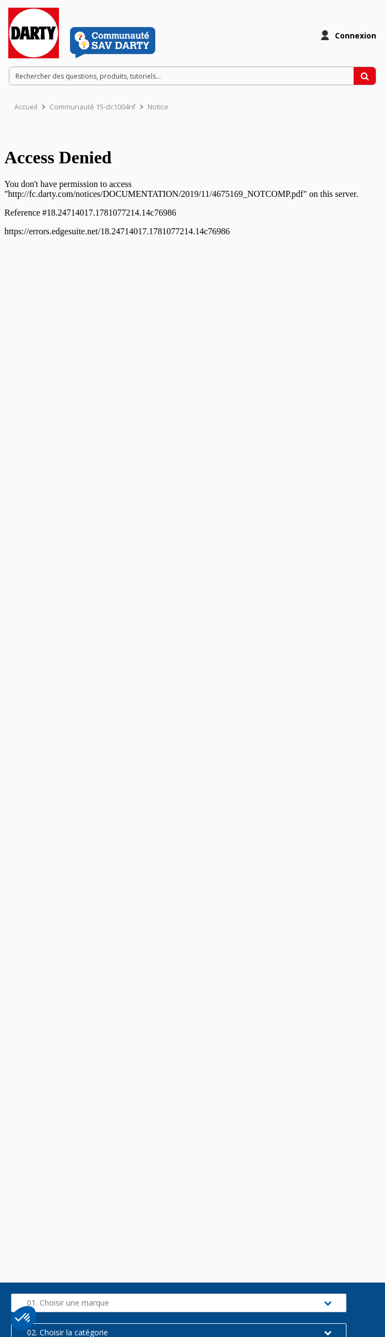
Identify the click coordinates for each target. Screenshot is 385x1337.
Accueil (25, 107)
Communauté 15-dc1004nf (92, 107)
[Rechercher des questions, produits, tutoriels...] (365, 76)
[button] (23, 1318)
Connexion (355, 35)
